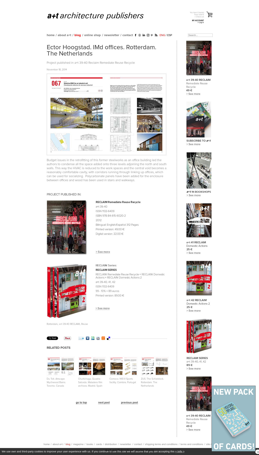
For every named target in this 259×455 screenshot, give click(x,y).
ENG (162, 35)
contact (127, 35)
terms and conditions (192, 444)
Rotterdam (52, 324)
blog (77, 35)
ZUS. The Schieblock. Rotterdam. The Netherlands (152, 382)
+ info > (179, 451)
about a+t (64, 35)
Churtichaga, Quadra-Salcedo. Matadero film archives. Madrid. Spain (90, 382)
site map (210, 444)
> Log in (201, 22)
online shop (92, 35)
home (51, 35)
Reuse (84, 324)
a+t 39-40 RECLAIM (69, 324)
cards (99, 444)
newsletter (111, 35)
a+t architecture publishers (100, 15)
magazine (78, 444)
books (90, 444)
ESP (169, 35)
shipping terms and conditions (161, 444)
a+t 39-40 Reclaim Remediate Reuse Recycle (104, 62)
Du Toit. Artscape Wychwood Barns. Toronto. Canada (56, 382)
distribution (111, 444)
